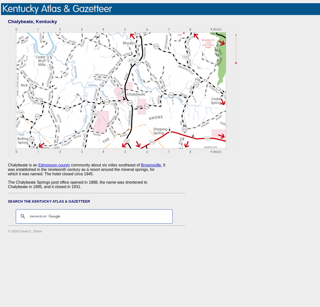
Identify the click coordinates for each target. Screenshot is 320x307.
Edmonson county (54, 165)
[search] (93, 216)
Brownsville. (151, 165)
